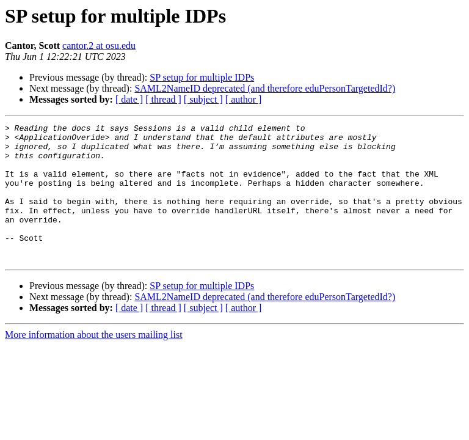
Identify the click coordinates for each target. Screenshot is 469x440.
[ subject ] (203, 99)
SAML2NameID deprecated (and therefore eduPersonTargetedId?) (264, 88)
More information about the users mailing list (94, 362)
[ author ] (243, 99)
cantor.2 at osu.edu (99, 45)
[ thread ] (163, 99)
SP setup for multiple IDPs (202, 77)
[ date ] (129, 99)
